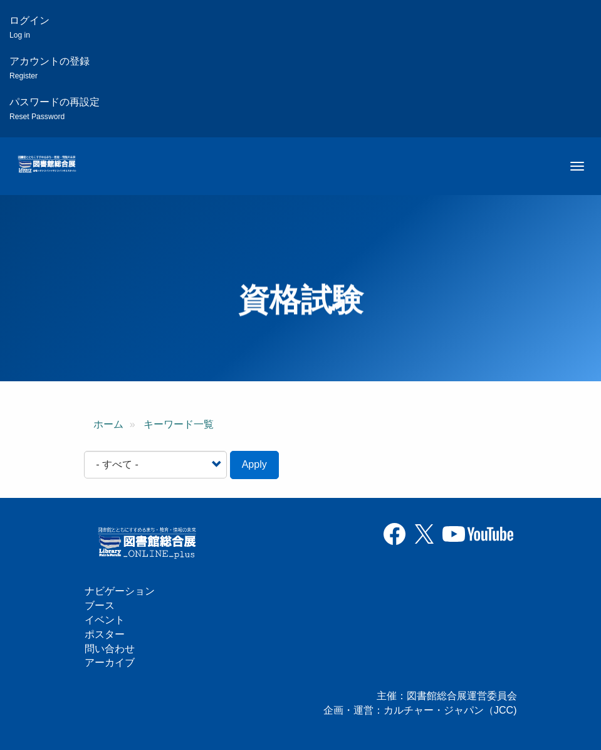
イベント (105, 620)
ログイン (29, 27)
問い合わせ (110, 648)
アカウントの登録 (49, 68)
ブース (100, 605)
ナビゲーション (120, 591)
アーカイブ (110, 662)
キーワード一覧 (179, 424)
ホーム (108, 424)
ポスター (105, 634)
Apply (254, 464)
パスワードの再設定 (54, 109)
